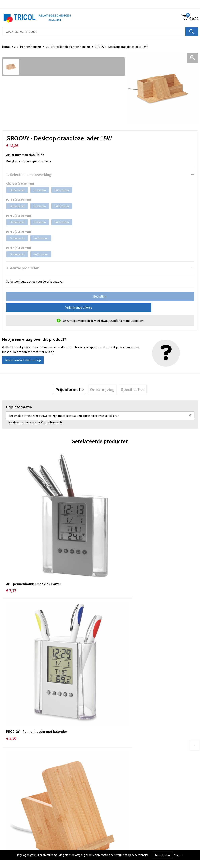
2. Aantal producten (22, 267)
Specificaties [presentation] (132, 389)
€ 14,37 (12, 672)
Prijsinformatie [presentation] (69, 389)
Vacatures (108, 763)
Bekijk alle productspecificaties (28, 161)
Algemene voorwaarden (118, 813)
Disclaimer (109, 826)
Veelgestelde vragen (115, 757)
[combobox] (94, 31)
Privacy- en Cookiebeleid (118, 820)
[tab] (69, 389)
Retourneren (10, 826)
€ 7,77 (11, 557)
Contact (7, 813)
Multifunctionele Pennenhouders (68, 47)
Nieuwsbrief (110, 751)
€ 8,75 (109, 672)
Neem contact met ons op (23, 360)
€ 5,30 (109, 557)
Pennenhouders (31, 47)
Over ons (108, 744)
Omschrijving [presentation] (102, 389)
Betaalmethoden (13, 820)
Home (6, 47)
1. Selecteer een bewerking (28, 174)
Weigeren (178, 854)
